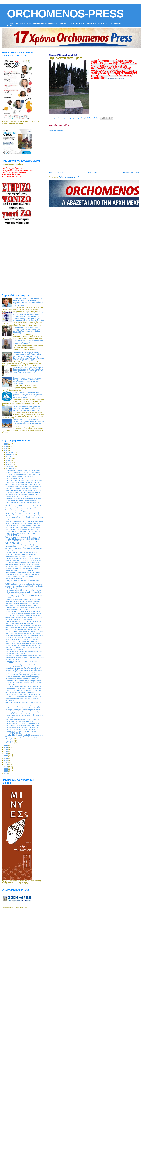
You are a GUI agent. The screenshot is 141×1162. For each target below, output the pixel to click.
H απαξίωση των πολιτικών (14, 649)
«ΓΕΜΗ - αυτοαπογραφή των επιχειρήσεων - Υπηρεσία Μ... (24, 516)
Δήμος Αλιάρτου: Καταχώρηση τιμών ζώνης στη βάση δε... (23, 686)
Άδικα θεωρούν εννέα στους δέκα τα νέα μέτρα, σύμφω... (23, 527)
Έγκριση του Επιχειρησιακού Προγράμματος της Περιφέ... (23, 681)
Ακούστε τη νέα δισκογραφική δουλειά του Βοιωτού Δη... (23, 500)
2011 (6, 448)
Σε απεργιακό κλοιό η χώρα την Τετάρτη (18, 556)
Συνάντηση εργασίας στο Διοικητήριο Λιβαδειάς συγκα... (23, 710)
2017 (6, 754)
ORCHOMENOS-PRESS (65, 14)
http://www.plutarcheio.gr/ (115, 78)
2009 (6, 444)
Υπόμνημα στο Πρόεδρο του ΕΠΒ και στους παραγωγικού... (24, 480)
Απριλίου (9, 458)
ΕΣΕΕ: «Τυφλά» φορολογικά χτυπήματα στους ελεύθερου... (24, 621)
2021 (6, 762)
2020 (6, 760)
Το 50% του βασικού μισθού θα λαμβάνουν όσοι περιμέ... (23, 584)
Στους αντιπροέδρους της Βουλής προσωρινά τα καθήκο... (23, 560)
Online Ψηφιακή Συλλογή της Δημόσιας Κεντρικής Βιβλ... (23, 564)
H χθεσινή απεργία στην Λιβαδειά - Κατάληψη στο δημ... (23, 637)
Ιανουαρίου (10, 452)
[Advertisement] (82, 150)
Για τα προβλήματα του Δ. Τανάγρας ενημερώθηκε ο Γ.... (23, 554)
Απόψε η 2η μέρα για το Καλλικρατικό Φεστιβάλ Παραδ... (23, 545)
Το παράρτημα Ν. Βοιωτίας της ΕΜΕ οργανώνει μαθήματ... (24, 470)
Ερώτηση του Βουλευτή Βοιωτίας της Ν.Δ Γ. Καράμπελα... (23, 611)
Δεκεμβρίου (10, 743)
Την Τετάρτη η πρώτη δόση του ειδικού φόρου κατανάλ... (23, 594)
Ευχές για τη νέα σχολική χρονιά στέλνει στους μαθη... (22, 488)
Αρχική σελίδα (92, 172)
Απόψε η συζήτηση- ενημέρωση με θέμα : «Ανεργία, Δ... (23, 558)
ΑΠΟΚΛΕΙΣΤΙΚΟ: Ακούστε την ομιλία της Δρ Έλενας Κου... (24, 690)
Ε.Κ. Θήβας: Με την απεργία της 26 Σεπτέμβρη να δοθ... (23, 474)
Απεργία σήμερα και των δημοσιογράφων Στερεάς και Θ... (23, 552)
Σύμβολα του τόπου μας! (13, 659)
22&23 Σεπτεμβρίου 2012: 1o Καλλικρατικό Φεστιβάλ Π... (23, 506)
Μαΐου (8, 460)
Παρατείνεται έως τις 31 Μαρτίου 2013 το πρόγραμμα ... (23, 725)
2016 (6, 751)
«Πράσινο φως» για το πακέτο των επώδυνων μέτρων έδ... (24, 627)
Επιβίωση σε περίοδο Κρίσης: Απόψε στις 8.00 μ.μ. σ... (23, 590)
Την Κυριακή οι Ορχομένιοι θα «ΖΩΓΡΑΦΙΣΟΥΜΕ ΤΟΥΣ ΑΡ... (24, 521)
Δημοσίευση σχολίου (56, 130)
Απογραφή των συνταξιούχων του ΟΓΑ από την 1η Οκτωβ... (24, 586)
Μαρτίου (9, 456)
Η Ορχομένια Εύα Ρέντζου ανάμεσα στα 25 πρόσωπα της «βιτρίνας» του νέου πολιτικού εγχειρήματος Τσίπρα (28, 341)
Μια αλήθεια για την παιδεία (14, 578)
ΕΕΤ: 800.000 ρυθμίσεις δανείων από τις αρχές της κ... (22, 562)
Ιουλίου (8, 464)
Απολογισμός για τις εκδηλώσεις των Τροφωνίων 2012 (22, 708)
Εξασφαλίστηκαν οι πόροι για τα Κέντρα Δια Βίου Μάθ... (23, 599)
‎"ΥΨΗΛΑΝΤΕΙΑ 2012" (12, 543)
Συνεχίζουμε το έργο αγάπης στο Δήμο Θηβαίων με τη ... (23, 566)
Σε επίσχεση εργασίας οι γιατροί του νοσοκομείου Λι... (22, 603)
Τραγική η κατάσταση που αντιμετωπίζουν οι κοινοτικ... (22, 537)
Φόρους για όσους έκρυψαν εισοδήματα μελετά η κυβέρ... (23, 633)
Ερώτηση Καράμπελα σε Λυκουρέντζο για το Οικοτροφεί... (23, 645)
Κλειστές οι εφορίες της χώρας (15, 478)
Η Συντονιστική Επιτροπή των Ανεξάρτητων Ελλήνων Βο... (24, 486)
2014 (6, 747)
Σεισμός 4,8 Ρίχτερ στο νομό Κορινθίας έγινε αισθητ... (22, 529)
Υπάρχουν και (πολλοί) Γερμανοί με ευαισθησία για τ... (22, 673)
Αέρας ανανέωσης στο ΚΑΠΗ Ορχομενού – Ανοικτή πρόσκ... (24, 635)
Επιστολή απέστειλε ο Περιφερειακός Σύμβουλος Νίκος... (23, 665)
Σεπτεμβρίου (10, 468)
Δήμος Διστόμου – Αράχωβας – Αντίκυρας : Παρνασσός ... (23, 615)
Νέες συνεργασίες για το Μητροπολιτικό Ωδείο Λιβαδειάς (23, 525)
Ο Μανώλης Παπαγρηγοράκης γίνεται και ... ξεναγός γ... (23, 484)
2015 (6, 749)
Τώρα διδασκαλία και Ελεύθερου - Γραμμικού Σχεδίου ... (23, 572)
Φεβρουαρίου (10, 454)
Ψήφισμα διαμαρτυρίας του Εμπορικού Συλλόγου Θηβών (23, 671)
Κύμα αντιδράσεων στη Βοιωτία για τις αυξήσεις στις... (22, 677)
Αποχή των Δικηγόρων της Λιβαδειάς (17, 609)
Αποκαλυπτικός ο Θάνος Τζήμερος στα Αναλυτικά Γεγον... (23, 688)
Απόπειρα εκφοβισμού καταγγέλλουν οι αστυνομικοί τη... (23, 669)
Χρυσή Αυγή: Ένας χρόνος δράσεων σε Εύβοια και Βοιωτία (24, 631)
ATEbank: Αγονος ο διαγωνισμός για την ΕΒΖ (19, 476)
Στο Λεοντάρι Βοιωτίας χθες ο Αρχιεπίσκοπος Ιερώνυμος (23, 655)
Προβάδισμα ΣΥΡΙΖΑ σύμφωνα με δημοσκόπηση (21, 541)
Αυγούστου (10, 466)
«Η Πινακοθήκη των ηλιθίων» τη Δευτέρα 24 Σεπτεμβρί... (23, 514)
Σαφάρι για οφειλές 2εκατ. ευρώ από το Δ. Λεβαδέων (22, 641)
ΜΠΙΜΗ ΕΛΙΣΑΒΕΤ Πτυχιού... (19, 570)
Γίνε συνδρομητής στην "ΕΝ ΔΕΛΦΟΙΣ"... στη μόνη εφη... (23, 625)
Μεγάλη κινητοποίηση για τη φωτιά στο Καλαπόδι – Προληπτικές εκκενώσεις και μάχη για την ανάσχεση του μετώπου (27, 408)
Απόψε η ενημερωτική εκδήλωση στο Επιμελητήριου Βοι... (23, 723)
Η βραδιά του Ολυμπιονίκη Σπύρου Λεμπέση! (19, 496)
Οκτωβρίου (10, 739)
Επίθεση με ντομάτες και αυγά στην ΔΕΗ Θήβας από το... (23, 592)
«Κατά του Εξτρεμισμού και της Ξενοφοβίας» (19, 692)
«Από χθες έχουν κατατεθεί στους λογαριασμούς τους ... (23, 629)
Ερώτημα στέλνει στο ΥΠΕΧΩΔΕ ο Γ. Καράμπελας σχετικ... (24, 531)
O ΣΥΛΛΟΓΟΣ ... (10, 700)
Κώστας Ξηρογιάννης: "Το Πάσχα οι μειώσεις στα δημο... (23, 712)
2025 (6, 771)
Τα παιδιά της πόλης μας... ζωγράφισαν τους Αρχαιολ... (22, 568)
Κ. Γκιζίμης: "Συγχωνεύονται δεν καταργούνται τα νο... (22, 588)
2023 (6, 767)
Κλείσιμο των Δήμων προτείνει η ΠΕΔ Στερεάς (20, 721)
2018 (6, 756)
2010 (6, 446)
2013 (6, 745)
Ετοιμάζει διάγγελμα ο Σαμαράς (15, 653)
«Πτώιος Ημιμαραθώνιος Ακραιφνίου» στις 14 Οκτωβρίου (23, 617)
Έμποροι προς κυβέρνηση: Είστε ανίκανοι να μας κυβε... (23, 737)
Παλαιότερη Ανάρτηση (130, 172)
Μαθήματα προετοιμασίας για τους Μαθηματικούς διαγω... (23, 601)
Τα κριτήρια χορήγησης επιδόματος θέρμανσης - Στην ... (23, 727)
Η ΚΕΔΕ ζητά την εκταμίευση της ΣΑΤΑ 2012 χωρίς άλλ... (23, 694)
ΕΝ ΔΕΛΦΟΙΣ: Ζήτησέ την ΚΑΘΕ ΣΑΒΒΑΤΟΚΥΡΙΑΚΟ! (22, 492)
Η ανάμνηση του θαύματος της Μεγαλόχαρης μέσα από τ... (24, 498)
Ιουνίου (8, 462)
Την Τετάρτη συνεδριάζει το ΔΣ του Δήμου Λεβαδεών (22, 698)
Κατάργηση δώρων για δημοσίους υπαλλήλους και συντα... (24, 643)
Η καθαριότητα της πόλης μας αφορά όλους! (19, 576)
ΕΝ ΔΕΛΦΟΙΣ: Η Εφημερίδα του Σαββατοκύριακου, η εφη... (24, 714)
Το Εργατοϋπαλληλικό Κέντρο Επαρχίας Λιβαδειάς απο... (23, 607)
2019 (6, 758)
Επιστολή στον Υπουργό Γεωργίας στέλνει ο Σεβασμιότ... (23, 482)
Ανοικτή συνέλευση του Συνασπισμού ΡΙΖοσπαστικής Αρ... (24, 706)
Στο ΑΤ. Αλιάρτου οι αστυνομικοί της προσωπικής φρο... (23, 719)
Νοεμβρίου (10, 741)
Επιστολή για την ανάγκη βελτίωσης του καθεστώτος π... (23, 512)
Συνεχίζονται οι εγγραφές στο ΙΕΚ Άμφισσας (19, 619)
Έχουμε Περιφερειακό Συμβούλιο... (16, 510)
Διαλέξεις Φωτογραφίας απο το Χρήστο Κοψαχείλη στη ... (23, 472)
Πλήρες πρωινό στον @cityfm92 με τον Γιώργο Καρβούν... (23, 613)
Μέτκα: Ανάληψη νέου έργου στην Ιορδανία (19, 623)
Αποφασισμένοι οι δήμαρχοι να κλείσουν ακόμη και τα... (23, 729)
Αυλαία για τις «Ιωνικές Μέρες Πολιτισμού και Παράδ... (22, 574)
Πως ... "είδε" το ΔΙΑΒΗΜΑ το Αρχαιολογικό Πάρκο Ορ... (23, 675)
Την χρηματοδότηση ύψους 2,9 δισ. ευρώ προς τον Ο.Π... (23, 490)
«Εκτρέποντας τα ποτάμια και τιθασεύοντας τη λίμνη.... (22, 678)
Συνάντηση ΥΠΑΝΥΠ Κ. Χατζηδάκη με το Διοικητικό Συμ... (23, 667)
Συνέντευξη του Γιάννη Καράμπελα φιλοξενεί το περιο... (23, 494)
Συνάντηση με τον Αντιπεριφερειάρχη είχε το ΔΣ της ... (22, 508)
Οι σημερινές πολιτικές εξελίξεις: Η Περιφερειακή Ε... (22, 605)
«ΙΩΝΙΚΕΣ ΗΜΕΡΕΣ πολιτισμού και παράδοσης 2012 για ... (24, 547)
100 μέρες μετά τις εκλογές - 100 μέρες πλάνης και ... (22, 639)
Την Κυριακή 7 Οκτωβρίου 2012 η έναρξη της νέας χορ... (23, 647)
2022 (6, 764)
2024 (6, 769)
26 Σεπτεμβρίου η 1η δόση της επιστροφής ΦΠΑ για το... (23, 523)
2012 (6, 450)
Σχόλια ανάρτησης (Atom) (69, 177)
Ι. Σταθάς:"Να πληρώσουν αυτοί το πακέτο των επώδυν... (23, 696)
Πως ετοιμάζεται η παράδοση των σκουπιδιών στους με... (23, 651)
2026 (6, 773)
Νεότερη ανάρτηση (56, 172)
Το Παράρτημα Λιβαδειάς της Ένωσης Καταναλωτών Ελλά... (24, 657)
